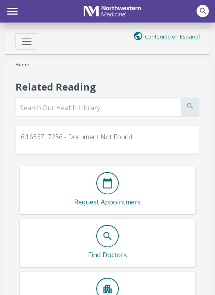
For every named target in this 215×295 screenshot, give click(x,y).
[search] (98, 107)
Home (22, 64)
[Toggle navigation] (26, 41)
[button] (11, 10)
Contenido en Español (172, 36)
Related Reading (56, 86)
